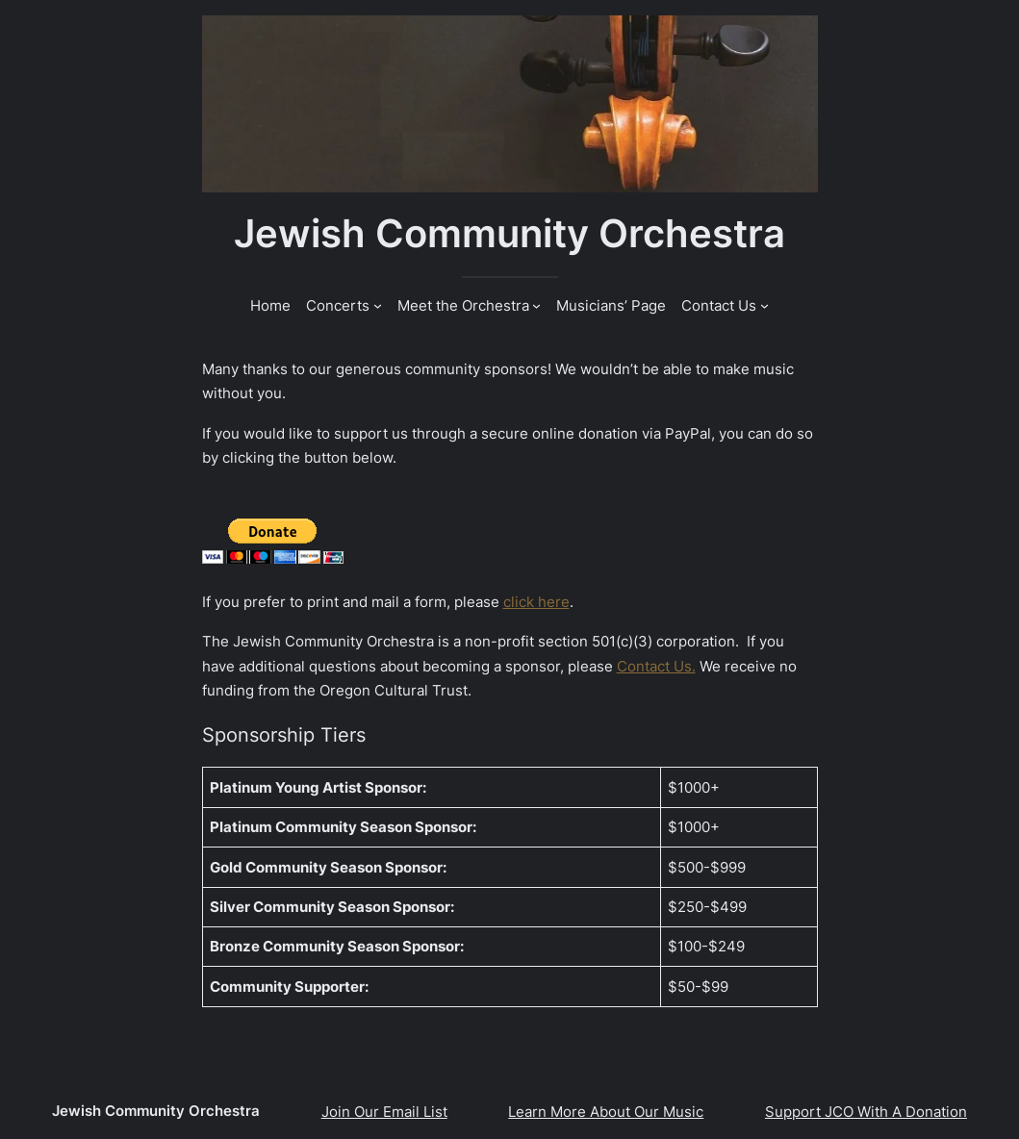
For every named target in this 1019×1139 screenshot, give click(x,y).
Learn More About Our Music (605, 1111)
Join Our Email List (384, 1111)
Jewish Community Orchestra (509, 234)
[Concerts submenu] (377, 305)
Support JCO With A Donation (866, 1111)
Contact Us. (656, 666)
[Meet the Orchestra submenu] (536, 305)
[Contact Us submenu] (764, 305)
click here (536, 602)
